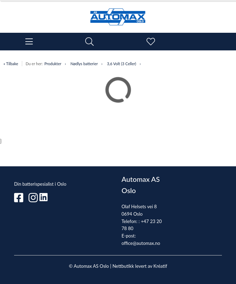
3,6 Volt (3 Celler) (121, 63)
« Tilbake (11, 63)
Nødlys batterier (84, 63)
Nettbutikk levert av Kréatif (139, 266)
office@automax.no (141, 243)
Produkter (52, 63)
